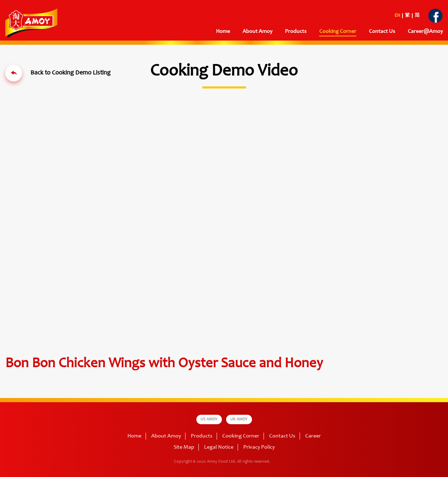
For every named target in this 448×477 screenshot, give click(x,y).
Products (296, 31)
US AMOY (209, 419)
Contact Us (382, 31)
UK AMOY (239, 419)
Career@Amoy (425, 31)
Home (223, 31)
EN (397, 15)
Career (313, 436)
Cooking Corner (337, 31)
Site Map (184, 447)
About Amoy (257, 31)
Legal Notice (218, 447)
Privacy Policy (259, 447)
